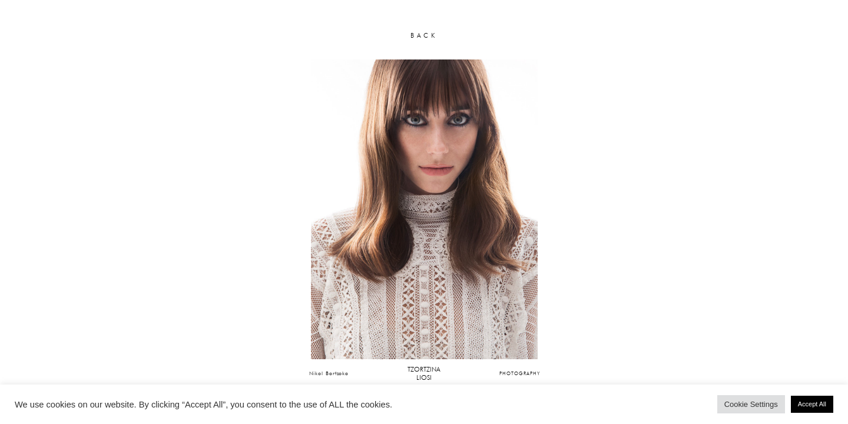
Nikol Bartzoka (329, 373)
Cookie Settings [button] (751, 404)
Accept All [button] (812, 404)
